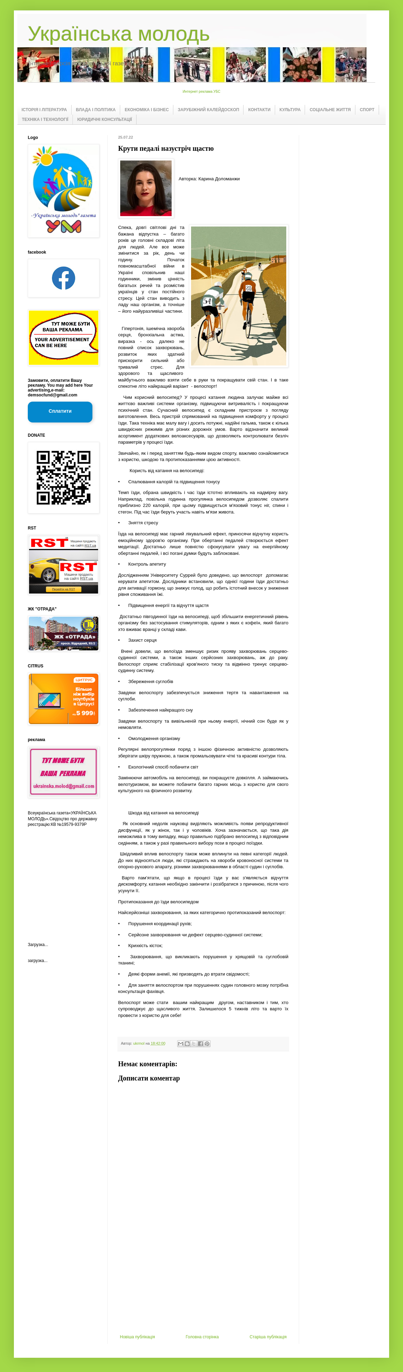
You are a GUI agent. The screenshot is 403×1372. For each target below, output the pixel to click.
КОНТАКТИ (259, 109)
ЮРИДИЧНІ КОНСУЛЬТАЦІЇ (104, 119)
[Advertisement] (203, 1282)
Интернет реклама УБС (202, 91)
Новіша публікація (137, 1336)
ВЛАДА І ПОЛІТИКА (96, 109)
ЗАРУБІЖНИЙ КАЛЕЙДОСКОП (208, 109)
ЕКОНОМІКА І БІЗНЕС (147, 109)
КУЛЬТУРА (290, 109)
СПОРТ (367, 109)
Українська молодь (119, 33)
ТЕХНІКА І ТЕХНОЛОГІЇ (45, 119)
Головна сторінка (202, 1336)
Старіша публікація (268, 1336)
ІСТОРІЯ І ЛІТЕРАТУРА (44, 109)
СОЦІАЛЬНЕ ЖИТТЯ (330, 109)
